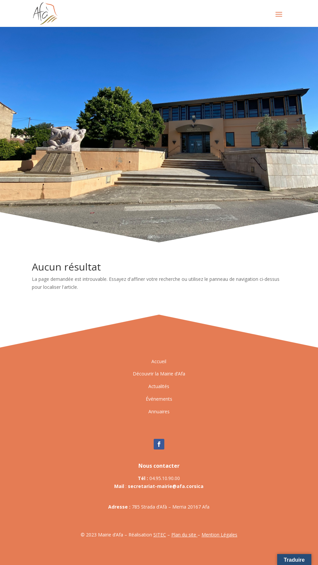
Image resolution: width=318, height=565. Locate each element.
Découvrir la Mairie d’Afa (159, 373)
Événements (159, 399)
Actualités (158, 386)
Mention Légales (219, 534)
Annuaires (159, 411)
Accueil (158, 361)
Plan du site (184, 534)
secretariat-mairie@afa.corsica (165, 486)
